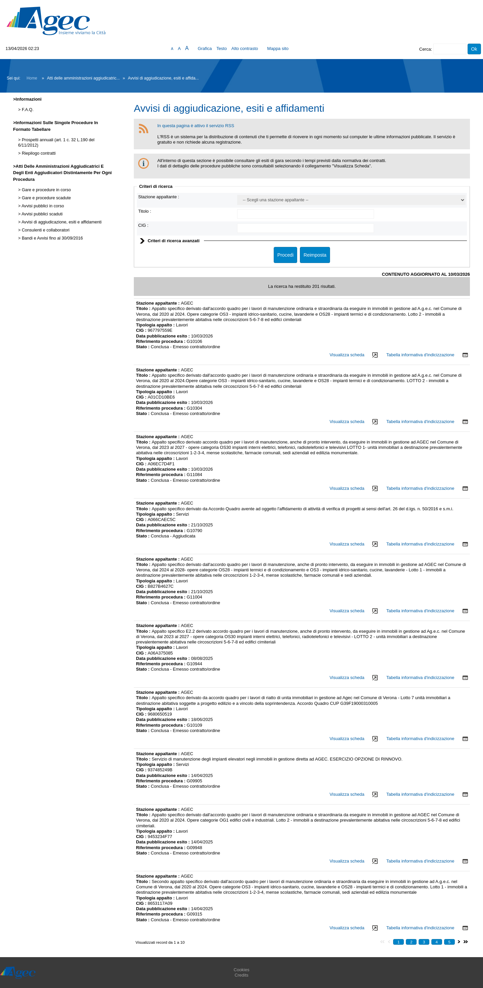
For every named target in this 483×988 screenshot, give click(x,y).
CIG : (143, 225)
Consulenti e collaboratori (44, 230)
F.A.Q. (27, 109)
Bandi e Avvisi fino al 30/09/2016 (51, 238)
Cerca (425, 49)
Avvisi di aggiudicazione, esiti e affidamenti (60, 222)
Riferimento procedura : (161, 341)
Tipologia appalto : (156, 324)
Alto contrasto (244, 48)
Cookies (242, 969)
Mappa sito (278, 48)
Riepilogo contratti (37, 153)
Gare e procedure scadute (45, 198)
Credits (241, 975)
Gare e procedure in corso (45, 190)
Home (31, 78)
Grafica (205, 48)
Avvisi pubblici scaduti (41, 214)
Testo (221, 48)
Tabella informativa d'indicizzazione (420, 354)
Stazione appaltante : (158, 196)
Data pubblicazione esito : (163, 336)
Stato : (143, 346)
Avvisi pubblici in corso (42, 206)
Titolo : (144, 211)
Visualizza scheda (346, 354)
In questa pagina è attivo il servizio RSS (195, 125)
